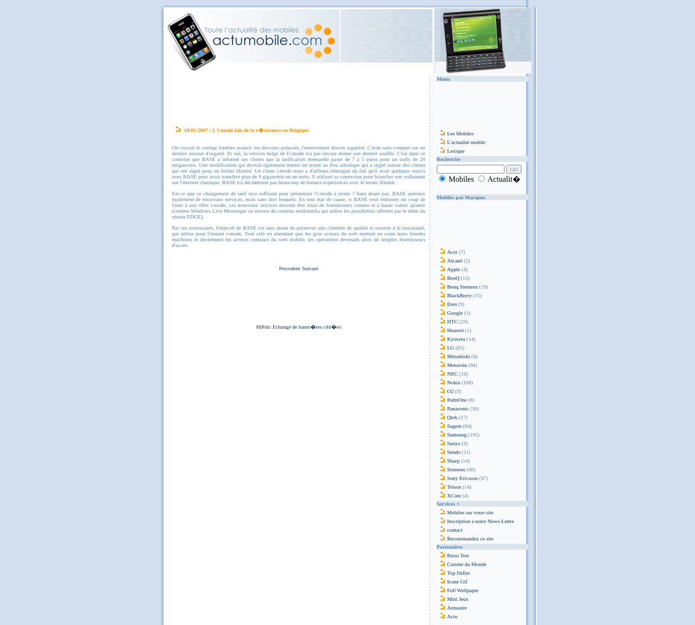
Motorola (452, 365)
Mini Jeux (458, 599)
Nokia (448, 382)
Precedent (289, 268)
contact (450, 530)
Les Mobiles (455, 133)
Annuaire (457, 607)
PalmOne (452, 400)
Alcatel (450, 260)
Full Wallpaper (463, 590)
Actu (452, 616)
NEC (447, 374)
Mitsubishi (453, 356)
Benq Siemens (457, 287)
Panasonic (453, 408)
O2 (445, 391)
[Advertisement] (299, 98)
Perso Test (458, 555)
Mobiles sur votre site (465, 512)
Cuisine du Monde (467, 564)
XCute (449, 495)
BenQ (448, 278)
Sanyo (449, 443)
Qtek (447, 417)
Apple (448, 269)
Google (450, 313)
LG (446, 347)
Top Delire (458, 573)
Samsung (452, 434)
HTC (447, 321)
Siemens (451, 469)
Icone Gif (457, 581)
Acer (447, 252)
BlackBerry (454, 295)
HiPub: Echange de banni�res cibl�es (298, 327)
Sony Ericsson (457, 478)
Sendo (449, 452)
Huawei (451, 330)
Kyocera (451, 339)
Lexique (451, 151)
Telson (449, 487)
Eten (447, 304)
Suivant (310, 268)
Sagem (449, 426)
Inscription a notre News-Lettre (475, 521)
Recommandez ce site (465, 538)
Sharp (448, 461)
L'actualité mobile (461, 142)
